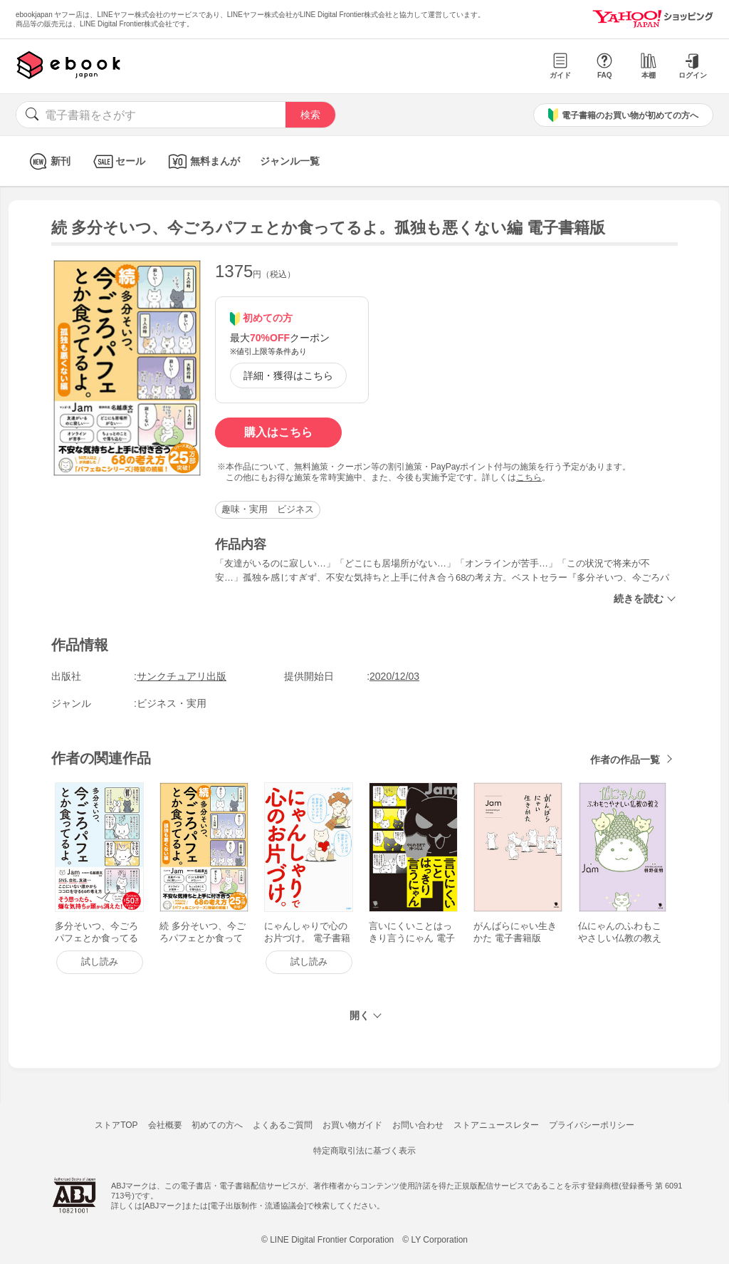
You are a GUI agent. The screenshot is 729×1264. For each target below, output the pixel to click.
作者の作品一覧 (625, 759)
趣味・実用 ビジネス (267, 509)
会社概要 (165, 1125)
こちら (529, 477)
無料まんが (202, 161)
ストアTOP (116, 1125)
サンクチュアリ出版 (181, 676)
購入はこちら (278, 432)
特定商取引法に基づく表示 (364, 1151)
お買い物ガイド (352, 1125)
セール (117, 161)
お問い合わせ (418, 1125)
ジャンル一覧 (290, 161)
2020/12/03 (394, 676)
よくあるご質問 (283, 1125)
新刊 (48, 161)
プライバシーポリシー (591, 1125)
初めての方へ (217, 1125)
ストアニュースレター (496, 1125)
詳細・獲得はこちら (288, 375)
